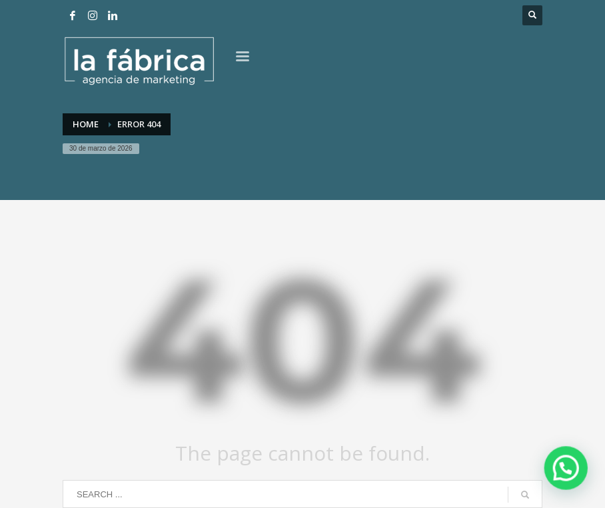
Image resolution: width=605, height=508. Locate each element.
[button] (566, 470)
